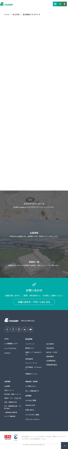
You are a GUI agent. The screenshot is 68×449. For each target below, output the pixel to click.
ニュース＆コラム (10, 348)
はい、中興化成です (32, 391)
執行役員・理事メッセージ (12, 394)
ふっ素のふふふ (30, 386)
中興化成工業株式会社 (6, 4)
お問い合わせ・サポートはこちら (34, 301)
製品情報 (16, 14)
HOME (6, 339)
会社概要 (7, 386)
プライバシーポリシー (32, 419)
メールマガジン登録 (32, 415)
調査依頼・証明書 (31, 381)
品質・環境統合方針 (10, 402)
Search (60, 4)
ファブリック (29, 344)
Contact (55, 4)
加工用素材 (50, 344)
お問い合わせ (29, 410)
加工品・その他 (51, 352)
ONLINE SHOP (30, 405)
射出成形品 (50, 348)
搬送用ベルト (29, 348)
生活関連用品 (50, 361)
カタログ (7, 353)
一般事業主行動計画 (10, 412)
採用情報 (28, 396)
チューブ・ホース (31, 363)
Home (7, 14)
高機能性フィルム (31, 374)
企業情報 (7, 381)
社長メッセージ (9, 390)
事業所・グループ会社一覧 (12, 398)
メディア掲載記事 (9, 416)
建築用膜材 (50, 356)
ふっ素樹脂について (11, 343)
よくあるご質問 (30, 400)
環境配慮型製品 (51, 365)
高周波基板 (29, 359)
